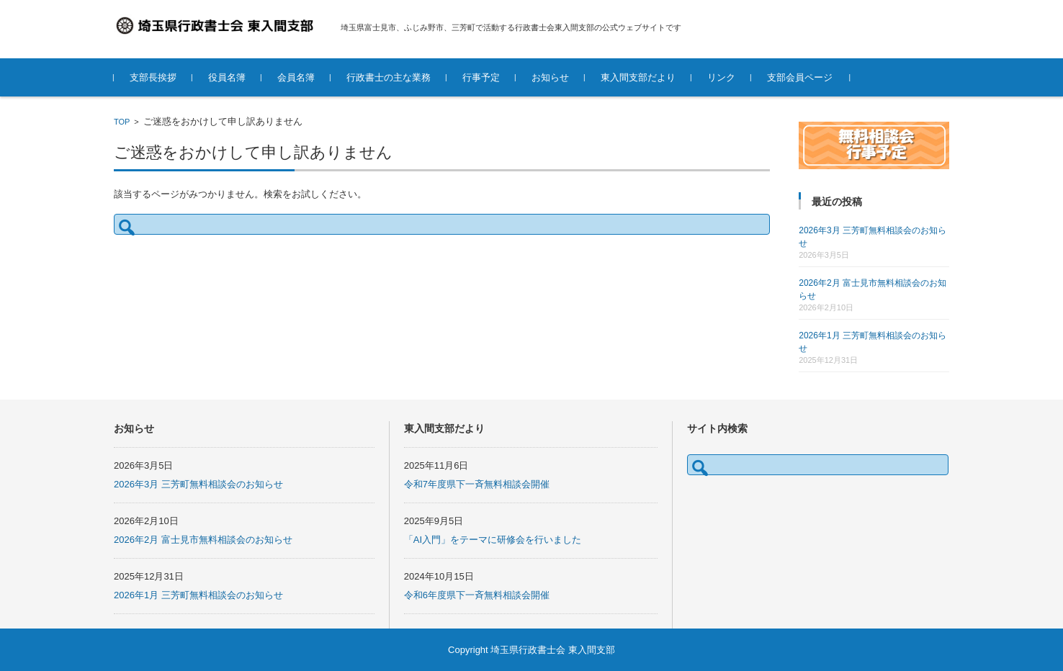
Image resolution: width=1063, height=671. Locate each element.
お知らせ (550, 77)
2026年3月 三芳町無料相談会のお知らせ (198, 484)
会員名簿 (296, 77)
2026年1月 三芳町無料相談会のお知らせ (198, 595)
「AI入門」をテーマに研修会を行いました (492, 539)
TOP (122, 121)
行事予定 (481, 77)
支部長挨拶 (153, 77)
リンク (721, 77)
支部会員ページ (800, 77)
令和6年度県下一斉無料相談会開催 (477, 595)
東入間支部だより (638, 77)
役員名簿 (227, 77)
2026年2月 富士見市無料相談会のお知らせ (203, 539)
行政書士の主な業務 (388, 77)
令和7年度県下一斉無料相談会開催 (477, 484)
